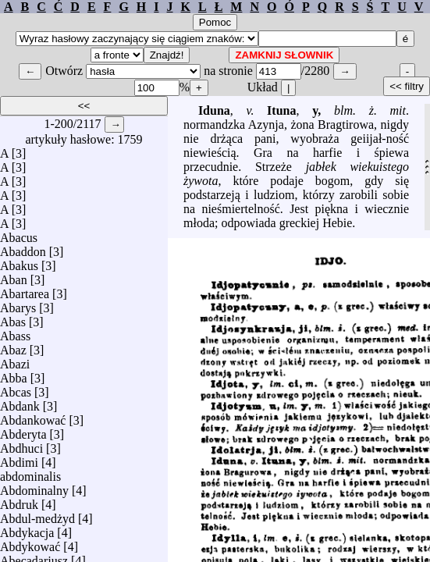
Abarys (18, 304)
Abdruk (19, 500)
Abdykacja (27, 528)
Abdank (20, 402)
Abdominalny (34, 486)
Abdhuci (21, 444)
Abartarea (24, 290)
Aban (13, 276)
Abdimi (19, 458)
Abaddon (23, 247)
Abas (13, 318)
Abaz (13, 346)
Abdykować (30, 543)
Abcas (15, 388)
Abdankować (33, 416)
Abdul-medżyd (37, 514)
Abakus (19, 262)
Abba (13, 374)
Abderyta (23, 430)
